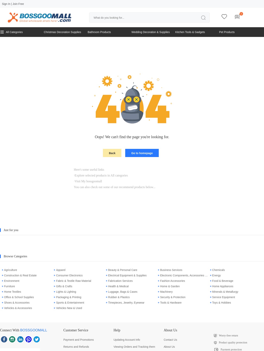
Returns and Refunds (76, 346)
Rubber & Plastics (118, 297)
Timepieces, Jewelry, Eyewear (125, 302)
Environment (10, 280)
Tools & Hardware (170, 302)
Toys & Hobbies (220, 302)
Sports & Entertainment (69, 302)
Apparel (59, 270)
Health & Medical (117, 286)
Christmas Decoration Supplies (62, 32)
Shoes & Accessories (16, 302)
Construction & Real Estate (19, 275)
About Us (169, 346)
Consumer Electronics (68, 275)
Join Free (18, 3)
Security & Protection (171, 297)
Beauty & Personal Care (121, 270)
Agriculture (9, 270)
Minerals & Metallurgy (224, 291)
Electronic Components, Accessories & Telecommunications (183, 275)
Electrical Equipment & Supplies (126, 275)
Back (112, 153)
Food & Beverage (221, 280)
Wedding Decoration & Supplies (150, 32)
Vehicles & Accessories (17, 308)
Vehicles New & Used (68, 308)
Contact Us (170, 339)
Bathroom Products (99, 32)
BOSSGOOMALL (33, 330)
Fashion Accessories (171, 280)
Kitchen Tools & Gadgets (190, 32)
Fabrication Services (119, 280)
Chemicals (217, 270)
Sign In (6, 3)
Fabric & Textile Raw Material (72, 280)
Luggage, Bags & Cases (121, 291)
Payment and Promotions (78, 339)
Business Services (170, 270)
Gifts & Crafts (63, 286)
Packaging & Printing (67, 297)
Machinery (165, 291)
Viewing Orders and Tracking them (134, 346)
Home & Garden (169, 286)
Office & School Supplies (18, 297)
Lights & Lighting (65, 291)
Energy (215, 275)
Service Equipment (222, 297)
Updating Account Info (127, 339)
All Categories (11, 32)
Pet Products (227, 32)
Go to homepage (142, 153)
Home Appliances (221, 286)
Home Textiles (11, 291)
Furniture (8, 286)
